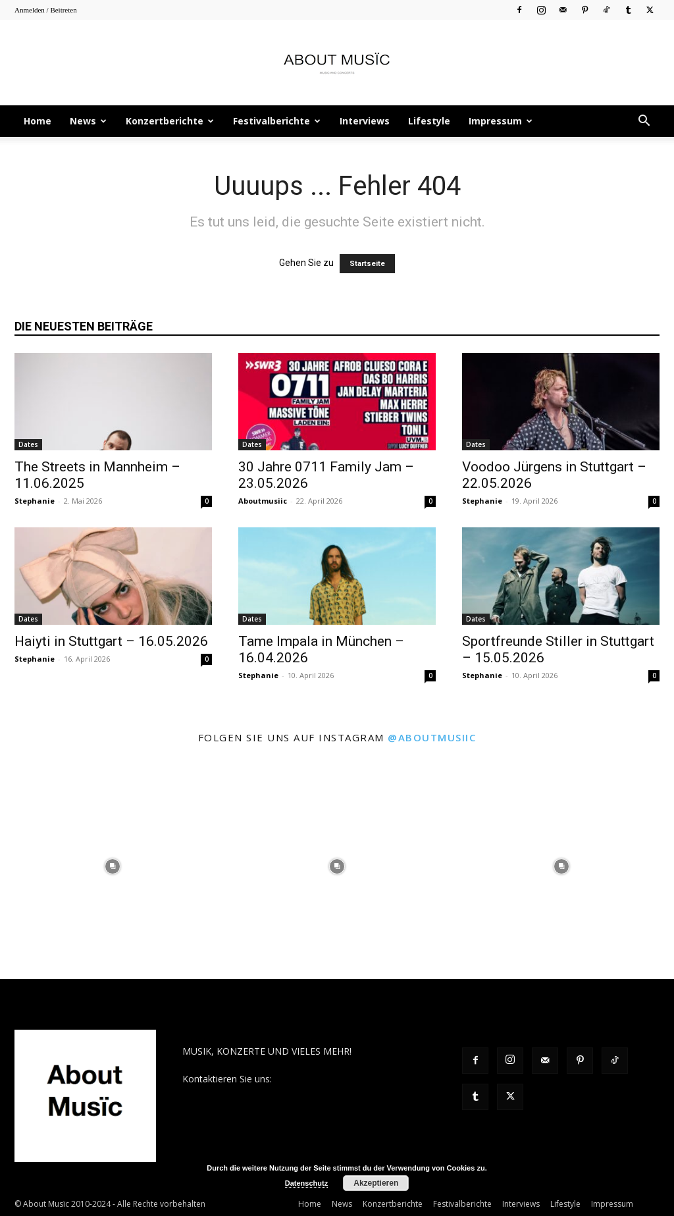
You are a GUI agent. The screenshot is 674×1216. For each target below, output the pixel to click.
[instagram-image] (112, 866)
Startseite (367, 263)
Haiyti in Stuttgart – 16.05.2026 (111, 641)
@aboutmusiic (432, 737)
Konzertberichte (170, 121)
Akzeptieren (375, 1183)
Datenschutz (306, 1183)
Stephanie (34, 501)
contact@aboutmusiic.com (331, 1078)
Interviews (365, 121)
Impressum (500, 121)
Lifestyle (429, 121)
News (88, 121)
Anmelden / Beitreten (45, 10)
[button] (644, 122)
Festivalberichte (277, 121)
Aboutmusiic (262, 501)
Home (37, 121)
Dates (28, 444)
